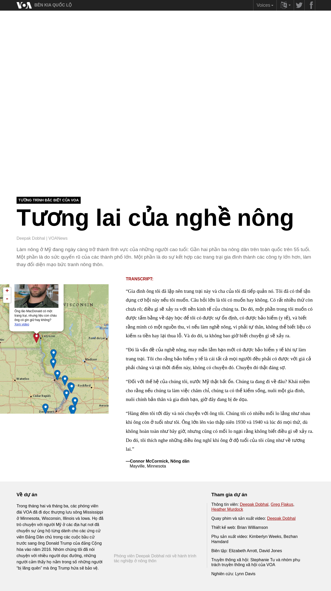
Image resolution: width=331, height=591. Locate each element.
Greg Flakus (282, 504)
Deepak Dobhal (254, 504)
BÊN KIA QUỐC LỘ (53, 5)
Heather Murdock (227, 509)
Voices (266, 7)
